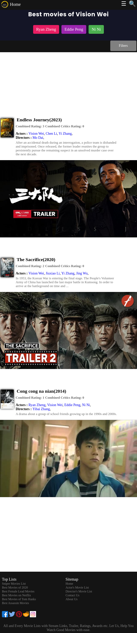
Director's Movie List (78, 591)
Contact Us (72, 595)
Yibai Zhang (41, 409)
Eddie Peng (72, 405)
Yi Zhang (65, 133)
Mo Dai (38, 138)
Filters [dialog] (123, 46)
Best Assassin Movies (15, 603)
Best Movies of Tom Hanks (19, 599)
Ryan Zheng (37, 405)
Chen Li (51, 133)
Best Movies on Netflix (16, 595)
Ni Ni (86, 405)
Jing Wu (82, 273)
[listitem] (46, 30)
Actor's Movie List (77, 587)
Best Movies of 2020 (15, 587)
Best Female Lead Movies (18, 591)
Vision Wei (36, 133)
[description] (30, 126)
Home (15, 4)
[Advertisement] (68, 81)
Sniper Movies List (14, 583)
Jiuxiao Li (53, 273)
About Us (71, 599)
